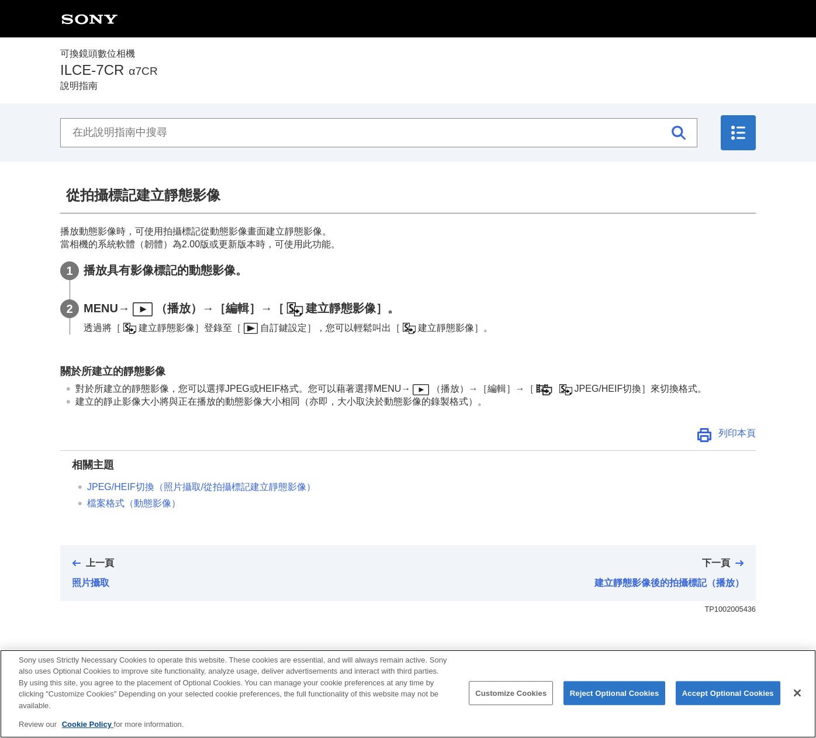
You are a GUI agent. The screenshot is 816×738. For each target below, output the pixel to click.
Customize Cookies (511, 703)
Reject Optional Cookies (614, 703)
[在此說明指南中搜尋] (378, 132)
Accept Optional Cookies (728, 703)
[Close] (797, 703)
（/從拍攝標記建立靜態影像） (201, 487)
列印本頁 (737, 433)
